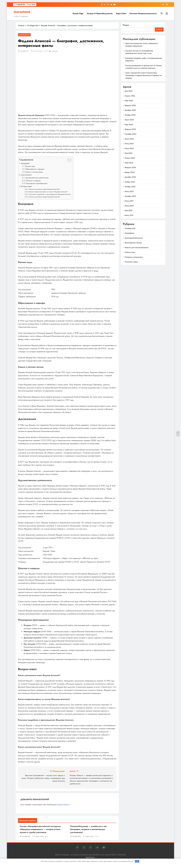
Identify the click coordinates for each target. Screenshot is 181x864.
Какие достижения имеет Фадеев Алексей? (44, 189)
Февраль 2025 (130, 129)
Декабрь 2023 (130, 177)
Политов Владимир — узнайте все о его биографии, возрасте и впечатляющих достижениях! (88, 829)
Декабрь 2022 (130, 196)
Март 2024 (129, 162)
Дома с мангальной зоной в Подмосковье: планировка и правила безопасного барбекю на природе (143, 75)
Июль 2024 (129, 143)
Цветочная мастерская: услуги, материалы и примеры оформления (141, 44)
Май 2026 (128, 91)
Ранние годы (30, 166)
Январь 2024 (130, 172)
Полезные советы (131, 262)
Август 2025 (129, 119)
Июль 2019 (129, 215)
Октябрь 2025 (130, 115)
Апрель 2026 (130, 96)
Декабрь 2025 (130, 110)
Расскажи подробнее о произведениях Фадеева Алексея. (50, 194)
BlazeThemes (90, 857)
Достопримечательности (134, 238)
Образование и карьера (34, 169)
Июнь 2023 (129, 191)
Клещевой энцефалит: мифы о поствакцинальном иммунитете (143, 59)
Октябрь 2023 (130, 186)
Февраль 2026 (130, 105)
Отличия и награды (33, 180)
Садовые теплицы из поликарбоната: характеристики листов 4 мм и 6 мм (139, 52)
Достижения (26, 174)
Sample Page (78, 13)
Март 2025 (129, 124)
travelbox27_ (24, 51)
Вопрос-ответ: (26, 186)
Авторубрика (129, 233)
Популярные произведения (36, 183)
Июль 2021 (129, 201)
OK (137, 861)
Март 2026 (129, 100)
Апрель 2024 (130, 158)
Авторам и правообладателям (100, 13)
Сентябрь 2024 (130, 134)
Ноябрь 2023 (130, 182)
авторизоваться (63, 804)
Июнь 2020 (129, 205)
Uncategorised (24, 35)
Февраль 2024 (130, 167)
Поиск (126, 25)
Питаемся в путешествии (134, 257)
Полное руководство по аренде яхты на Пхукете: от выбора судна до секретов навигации (143, 66)
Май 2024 (128, 153)
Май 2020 (128, 210)
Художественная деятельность (37, 177)
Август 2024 (129, 139)
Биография (25, 163)
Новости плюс (130, 252)
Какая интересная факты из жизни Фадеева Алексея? (48, 192)
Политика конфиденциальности (143, 13)
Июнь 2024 (129, 148)
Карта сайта (121, 13)
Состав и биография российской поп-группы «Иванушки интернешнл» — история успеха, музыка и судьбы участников (40, 829)
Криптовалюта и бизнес (133, 242)
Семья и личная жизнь (34, 172)
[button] (68, 160)
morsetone (22, 11)
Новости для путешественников (136, 247)
